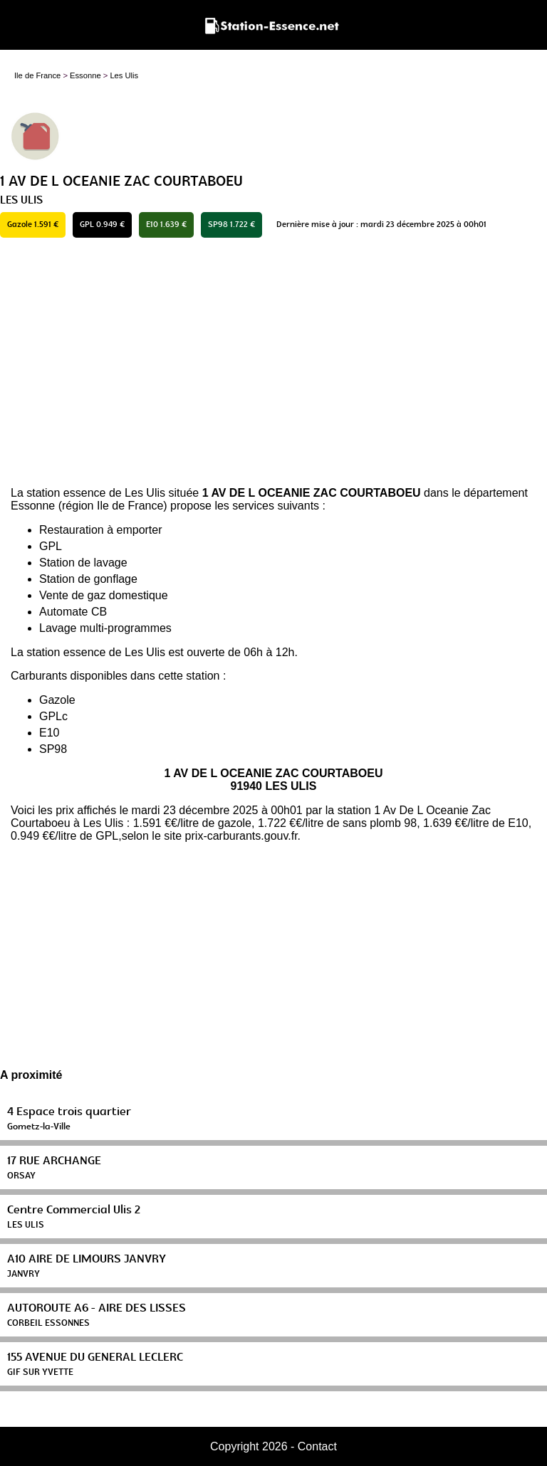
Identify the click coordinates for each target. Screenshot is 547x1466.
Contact (317, 1446)
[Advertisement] (273, 362)
